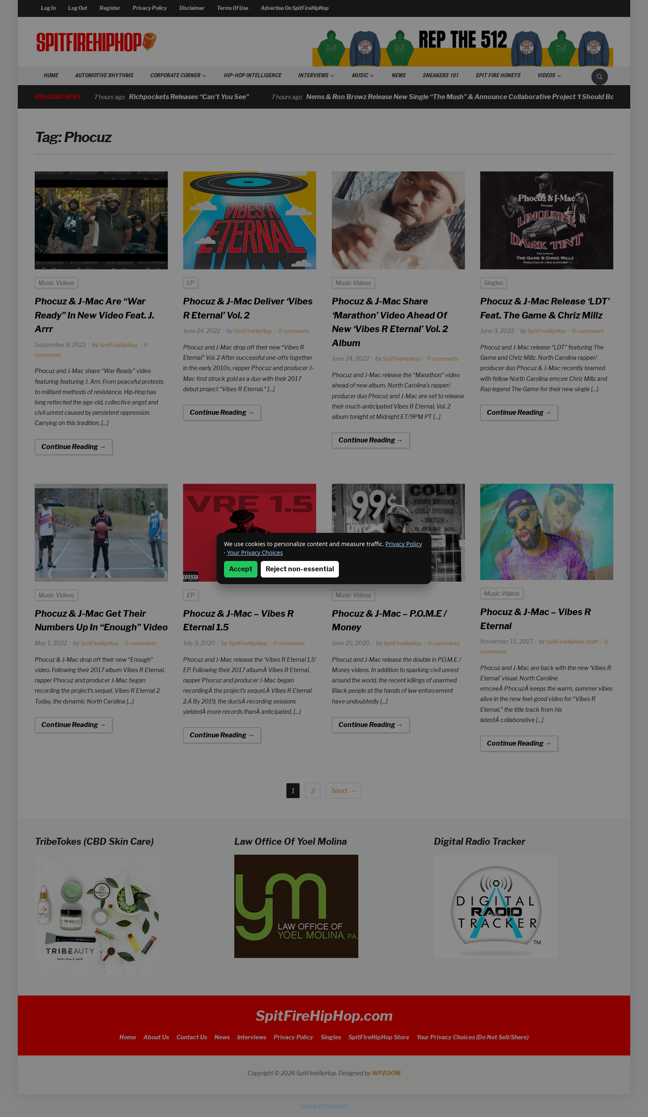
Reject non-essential (300, 569)
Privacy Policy (404, 544)
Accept (241, 569)
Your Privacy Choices (255, 552)
